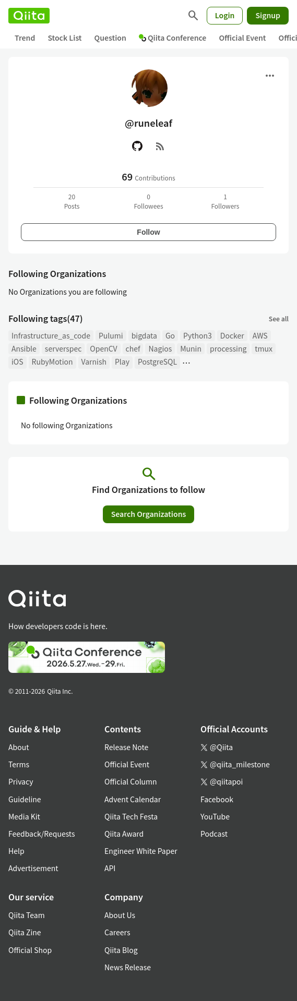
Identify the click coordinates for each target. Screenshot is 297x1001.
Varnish (93, 361)
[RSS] (160, 146)
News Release (127, 967)
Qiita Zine (24, 932)
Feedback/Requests (41, 833)
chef (133, 348)
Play (122, 361)
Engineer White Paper (140, 851)
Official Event (242, 37)
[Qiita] (29, 15)
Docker (232, 335)
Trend (25, 37)
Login (225, 15)
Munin (190, 348)
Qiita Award (124, 833)
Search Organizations (148, 514)
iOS (17, 361)
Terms (18, 764)
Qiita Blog (121, 950)
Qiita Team (26, 915)
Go (170, 335)
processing (228, 348)
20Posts (72, 201)
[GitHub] (137, 146)
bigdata (144, 335)
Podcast (214, 833)
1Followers (225, 201)
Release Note (126, 747)
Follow (148, 232)
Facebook (216, 799)
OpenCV (103, 348)
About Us (119, 915)
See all (279, 318)
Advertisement (33, 868)
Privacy (20, 781)
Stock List (64, 37)
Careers (117, 932)
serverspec (63, 348)
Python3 (197, 335)
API (109, 868)
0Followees (148, 201)
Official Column (130, 781)
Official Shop (30, 950)
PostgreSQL (157, 361)
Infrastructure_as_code (50, 335)
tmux (263, 348)
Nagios (160, 348)
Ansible (24, 348)
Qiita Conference (173, 37)
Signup (267, 15)
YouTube (215, 816)
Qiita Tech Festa (131, 816)
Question (110, 37)
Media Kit (24, 816)
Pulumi (111, 335)
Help (16, 851)
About (18, 747)
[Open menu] (269, 75)
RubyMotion (52, 361)
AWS (260, 335)
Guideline (24, 799)
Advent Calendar (132, 799)
